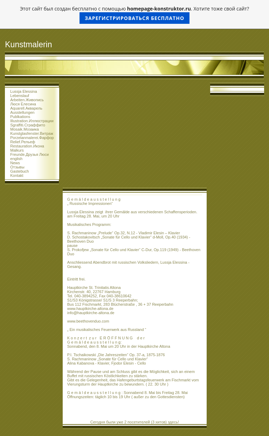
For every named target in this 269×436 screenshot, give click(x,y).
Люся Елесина (23, 104)
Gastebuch (19, 171)
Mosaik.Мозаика (24, 129)
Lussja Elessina (23, 91)
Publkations (20, 117)
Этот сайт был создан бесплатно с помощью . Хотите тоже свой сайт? (134, 14)
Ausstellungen (22, 112)
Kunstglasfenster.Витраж (31, 133)
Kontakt (16, 175)
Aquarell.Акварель (26, 108)
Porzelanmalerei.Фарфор (32, 138)
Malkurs (17, 150)
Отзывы (17, 167)
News (15, 163)
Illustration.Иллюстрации (32, 121)
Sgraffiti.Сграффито (27, 125)
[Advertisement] (135, 135)
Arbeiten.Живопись (27, 100)
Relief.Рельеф (22, 142)
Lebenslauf (19, 96)
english (16, 159)
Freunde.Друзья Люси (29, 154)
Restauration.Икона (27, 146)
